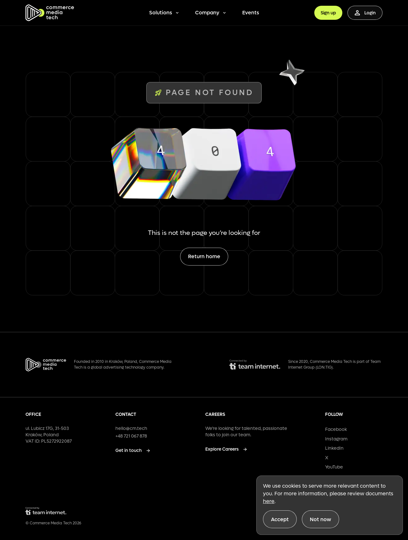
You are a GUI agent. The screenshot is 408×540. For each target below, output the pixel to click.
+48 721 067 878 (131, 436)
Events (250, 12)
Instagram (336, 439)
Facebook (336, 429)
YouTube (334, 467)
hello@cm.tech (131, 428)
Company (211, 12)
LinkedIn (334, 448)
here (268, 501)
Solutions (164, 12)
